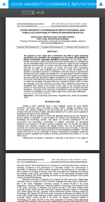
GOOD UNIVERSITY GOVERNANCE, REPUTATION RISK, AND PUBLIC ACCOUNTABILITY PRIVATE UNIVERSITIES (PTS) (58, 4)
